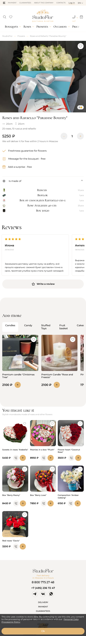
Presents (42, 26)
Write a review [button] (43, 284)
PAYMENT (43, 606)
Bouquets (11, 26)
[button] (4, 3)
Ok (43, 631)
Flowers (21, 36)
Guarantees (25, 3)
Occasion (60, 26)
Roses (27, 26)
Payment (12, 3)
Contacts (61, 3)
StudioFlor (7, 36)
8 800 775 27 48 (43, 582)
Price (75, 26)
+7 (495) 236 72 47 (43, 587)
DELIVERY (43, 602)
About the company (43, 3)
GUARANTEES (43, 611)
